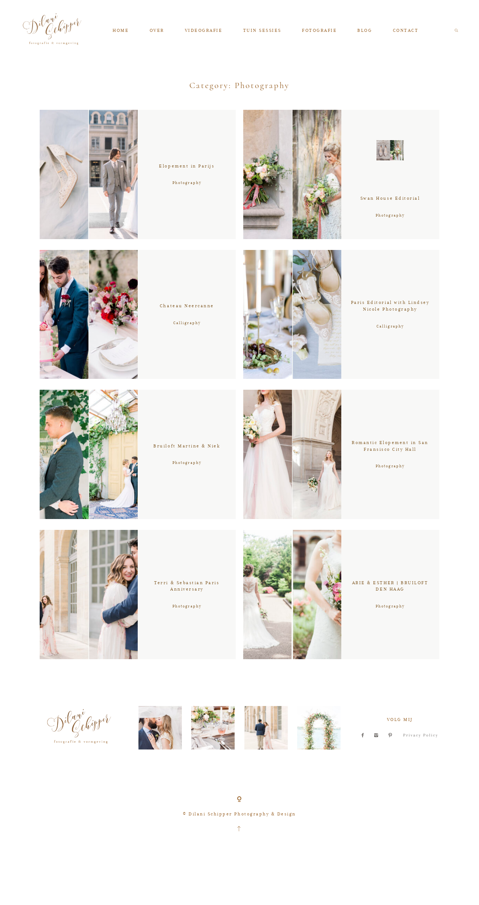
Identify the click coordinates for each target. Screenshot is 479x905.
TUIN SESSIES (262, 30)
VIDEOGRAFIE (204, 30)
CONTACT (406, 30)
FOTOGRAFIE (319, 30)
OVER (157, 30)
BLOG (364, 30)
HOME (121, 30)
